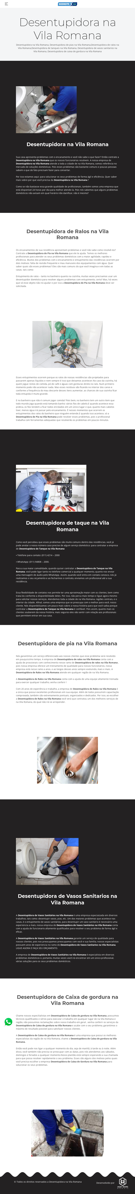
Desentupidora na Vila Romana (65, 1181)
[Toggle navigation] (6, 4)
